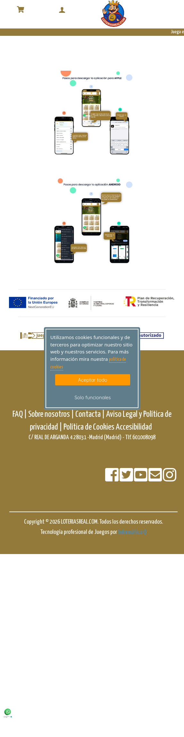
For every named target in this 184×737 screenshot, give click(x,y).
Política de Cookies (88, 427)
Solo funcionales (92, 397)
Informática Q (132, 532)
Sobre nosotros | (51, 414)
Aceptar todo (92, 379)
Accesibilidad (134, 427)
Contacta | (90, 414)
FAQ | (20, 414)
